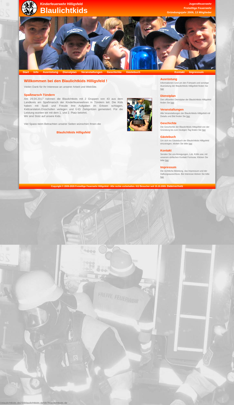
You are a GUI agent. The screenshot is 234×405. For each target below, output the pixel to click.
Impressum (196, 72)
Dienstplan (70, 72)
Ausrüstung (50, 72)
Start (26, 72)
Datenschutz (175, 186)
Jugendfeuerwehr (200, 3)
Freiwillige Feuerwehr (198, 8)
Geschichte (114, 72)
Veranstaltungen (91, 72)
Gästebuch (133, 72)
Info (36, 72)
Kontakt (179, 72)
